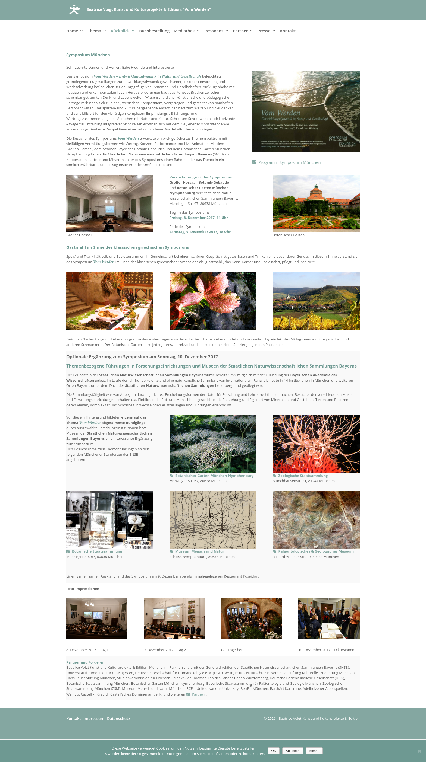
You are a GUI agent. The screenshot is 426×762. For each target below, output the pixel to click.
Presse (264, 31)
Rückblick (120, 31)
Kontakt (288, 31)
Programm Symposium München (289, 162)
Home (72, 31)
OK (273, 751)
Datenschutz (118, 718)
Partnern (199, 694)
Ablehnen (293, 751)
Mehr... (314, 751)
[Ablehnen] (419, 751)
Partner (240, 31)
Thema (94, 31)
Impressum (94, 718)
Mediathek (184, 31)
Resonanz (213, 31)
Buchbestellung (154, 31)
